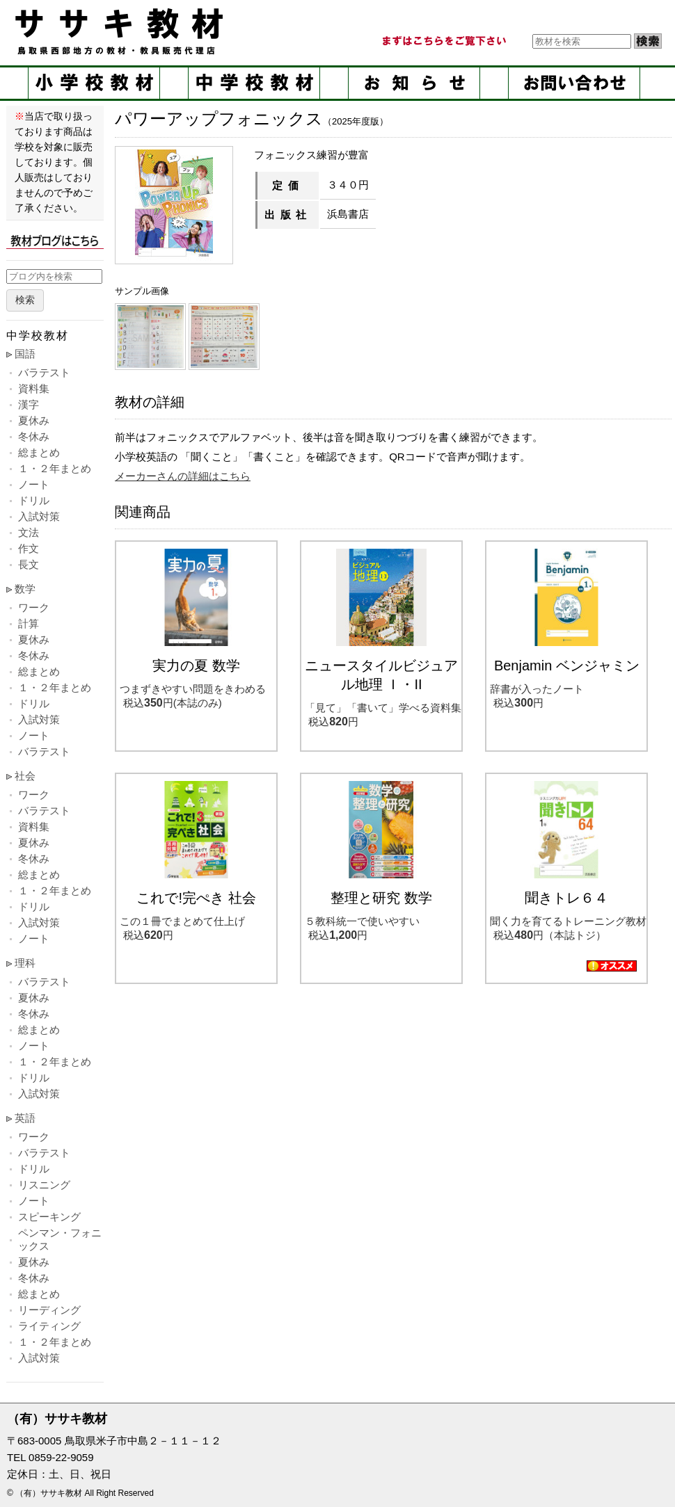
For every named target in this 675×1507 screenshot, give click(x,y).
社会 (25, 776)
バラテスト (44, 372)
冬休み (33, 436)
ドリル (33, 500)
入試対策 (39, 516)
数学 (25, 589)
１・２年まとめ (54, 468)
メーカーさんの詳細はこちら (183, 476)
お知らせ (414, 83)
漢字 (28, 404)
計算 (28, 623)
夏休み (33, 420)
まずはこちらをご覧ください (443, 41)
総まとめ (39, 452)
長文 (28, 564)
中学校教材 (254, 83)
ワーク (33, 607)
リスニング (44, 1185)
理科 (25, 963)
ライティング (49, 1326)
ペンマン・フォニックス (60, 1239)
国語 (25, 354)
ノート (33, 484)
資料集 (33, 388)
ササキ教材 (121, 31)
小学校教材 (94, 83)
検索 (25, 300)
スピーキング (49, 1217)
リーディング (49, 1310)
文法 (28, 532)
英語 (25, 1118)
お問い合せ (574, 83)
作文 (28, 548)
